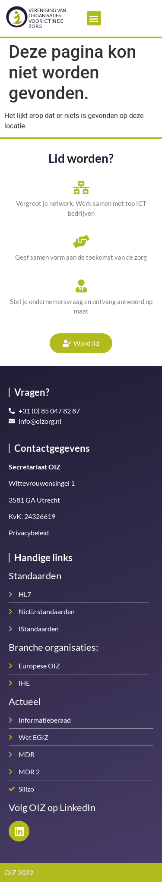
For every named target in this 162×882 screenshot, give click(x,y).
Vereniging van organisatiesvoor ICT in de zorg (47, 17)
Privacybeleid (29, 532)
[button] (94, 18)
